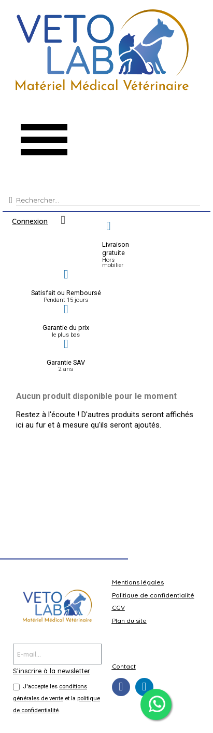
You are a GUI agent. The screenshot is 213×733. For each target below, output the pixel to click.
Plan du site (129, 620)
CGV (118, 607)
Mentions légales (138, 582)
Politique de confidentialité (153, 595)
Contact (124, 666)
